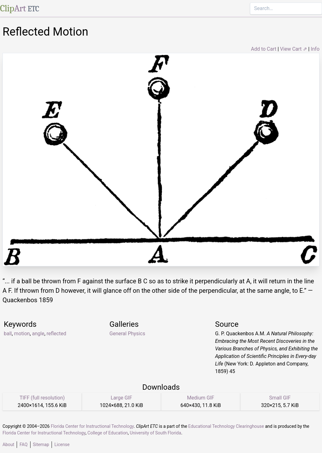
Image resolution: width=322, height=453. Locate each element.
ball (8, 334)
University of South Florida (155, 432)
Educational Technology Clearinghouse (226, 426)
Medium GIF (200, 398)
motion (22, 334)
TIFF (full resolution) (42, 398)
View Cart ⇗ (293, 49)
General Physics (127, 334)
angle (38, 334)
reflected (56, 334)
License (61, 444)
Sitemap (41, 444)
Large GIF (121, 398)
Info (315, 49)
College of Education (107, 432)
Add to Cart (263, 49)
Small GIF (280, 398)
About (8, 444)
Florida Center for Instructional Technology (92, 426)
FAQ (23, 444)
